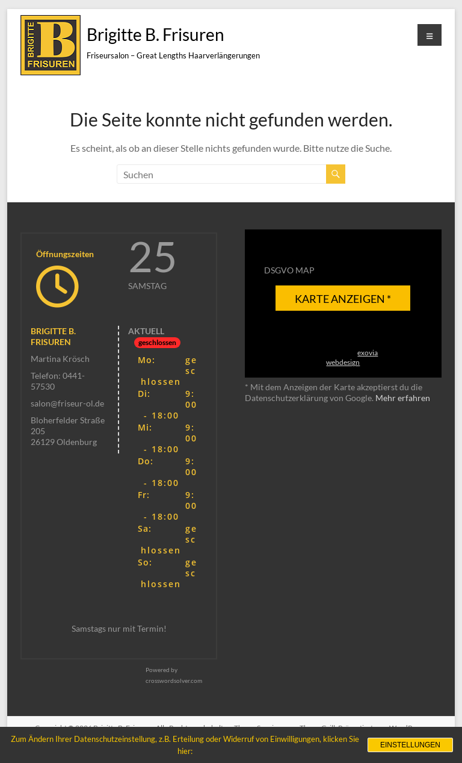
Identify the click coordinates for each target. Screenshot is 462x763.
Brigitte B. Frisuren (155, 34)
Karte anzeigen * (343, 298)
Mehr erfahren (402, 398)
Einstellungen (410, 745)
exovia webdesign (352, 357)
